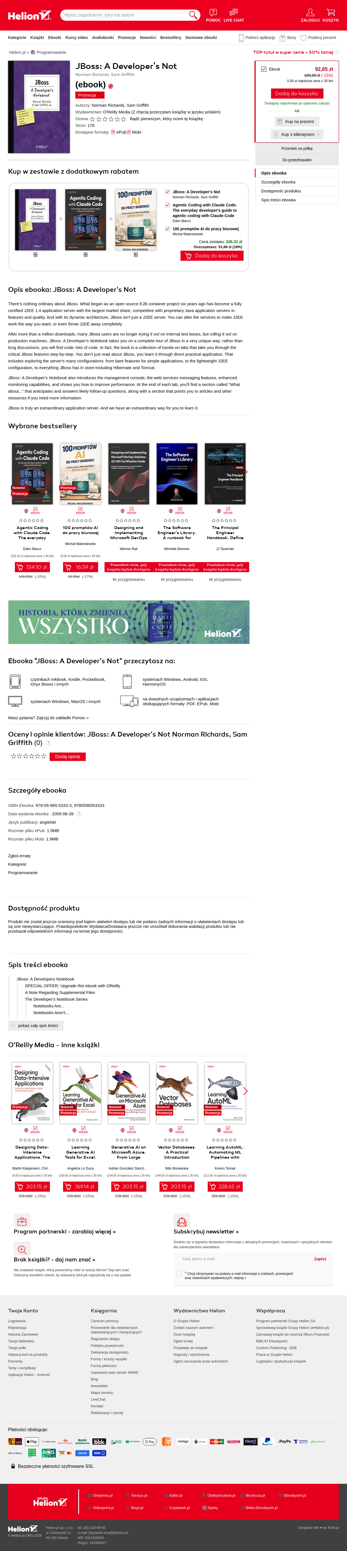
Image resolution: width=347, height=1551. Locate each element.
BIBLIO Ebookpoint (271, 1341)
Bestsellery (170, 37)
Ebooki (54, 37)
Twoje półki (17, 1348)
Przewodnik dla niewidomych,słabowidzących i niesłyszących (116, 1330)
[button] (245, 472)
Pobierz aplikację (260, 37)
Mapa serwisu (102, 1393)
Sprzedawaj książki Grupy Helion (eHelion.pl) (292, 1328)
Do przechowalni (297, 160)
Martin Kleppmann (26, 1168)
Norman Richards (108, 105)
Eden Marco (182, 221)
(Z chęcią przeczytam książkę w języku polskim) (175, 112)
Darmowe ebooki (201, 37)
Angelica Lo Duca (80, 1168)
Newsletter (99, 1386)
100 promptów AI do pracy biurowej (206, 229)
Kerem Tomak (225, 1168)
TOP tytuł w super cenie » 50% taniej (293, 52)
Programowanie (23, 872)
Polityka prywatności (107, 1345)
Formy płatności (104, 1366)
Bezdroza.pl (255, 1495)
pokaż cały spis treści (38, 1025)
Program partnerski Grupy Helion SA (285, 1321)
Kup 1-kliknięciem (297, 134)
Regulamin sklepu (105, 1339)
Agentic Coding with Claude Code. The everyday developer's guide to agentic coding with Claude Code (205, 210)
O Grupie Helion (186, 1321)
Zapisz (320, 1259)
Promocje (127, 37)
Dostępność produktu (281, 190)
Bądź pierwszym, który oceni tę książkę (166, 118)
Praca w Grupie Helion (274, 1354)
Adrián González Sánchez (128, 1168)
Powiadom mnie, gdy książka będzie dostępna (128, 567)
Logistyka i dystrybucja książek (281, 1361)
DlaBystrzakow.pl (221, 1495)
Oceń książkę (184, 1334)
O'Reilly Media (116, 112)
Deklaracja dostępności (109, 1352)
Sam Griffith (138, 105)
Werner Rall (128, 549)
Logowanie (17, 1321)
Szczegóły (278, 182)
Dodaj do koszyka (296, 93)
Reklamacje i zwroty (107, 1413)
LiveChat (98, 1399)
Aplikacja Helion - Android (29, 1375)
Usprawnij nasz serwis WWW (114, 1372)
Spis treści (278, 199)
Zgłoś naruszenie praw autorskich (200, 1361)
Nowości (148, 37)
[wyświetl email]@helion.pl (108, 1533)
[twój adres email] (242, 1258)
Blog (94, 1379)
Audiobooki (103, 37)
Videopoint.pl (103, 1508)
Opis (273, 173)
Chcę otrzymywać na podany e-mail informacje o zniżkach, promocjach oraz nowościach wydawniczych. (234, 1275)
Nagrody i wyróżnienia (191, 1354)
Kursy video (77, 37)
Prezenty (15, 1361)
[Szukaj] (193, 15)
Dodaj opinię (67, 756)
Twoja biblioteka (21, 1341)
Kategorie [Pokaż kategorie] (17, 37)
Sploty (213, 1508)
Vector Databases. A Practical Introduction (177, 1152)
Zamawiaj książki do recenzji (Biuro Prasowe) (293, 1334)
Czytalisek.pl (179, 1508)
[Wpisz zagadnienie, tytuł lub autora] (123, 15)
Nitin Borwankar (177, 1168)
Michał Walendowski (188, 234)
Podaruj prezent (322, 37)
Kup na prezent (299, 121)
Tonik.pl (333, 1528)
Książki (37, 37)
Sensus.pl (139, 1495)
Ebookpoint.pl (295, 1495)
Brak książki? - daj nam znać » (55, 1259)
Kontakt (97, 1406)
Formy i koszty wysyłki (109, 1359)
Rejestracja (17, 1328)
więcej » (240, 1278)
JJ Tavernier (225, 549)
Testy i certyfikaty (22, 1368)
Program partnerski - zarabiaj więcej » (65, 1231)
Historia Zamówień (23, 1334)
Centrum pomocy (105, 1321)
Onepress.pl (103, 1495)
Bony (291, 37)
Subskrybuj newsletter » (206, 1231)
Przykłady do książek (190, 1348)
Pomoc (78, 717)
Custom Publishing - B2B (276, 1348)
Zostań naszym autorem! (193, 1328)
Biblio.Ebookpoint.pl (262, 1508)
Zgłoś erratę (19, 855)
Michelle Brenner (176, 549)
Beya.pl (137, 1508)
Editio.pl (175, 1495)
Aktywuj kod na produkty (28, 1354)
